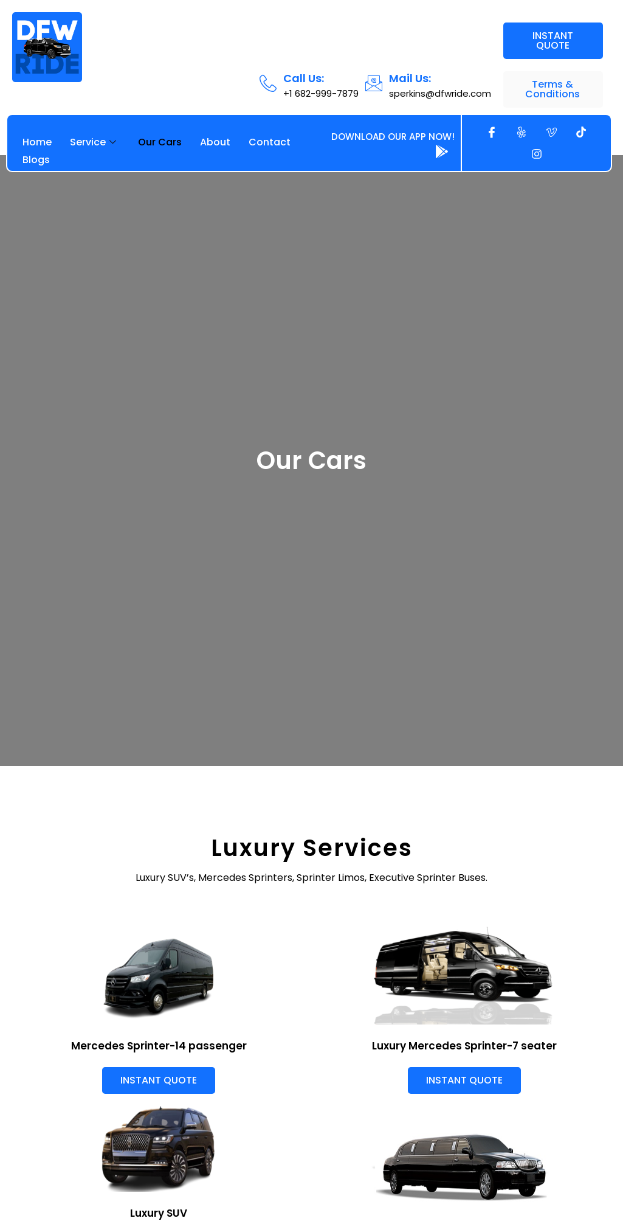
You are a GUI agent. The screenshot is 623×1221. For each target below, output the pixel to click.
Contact (270, 142)
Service (93, 142)
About (215, 142)
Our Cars (160, 142)
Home (37, 142)
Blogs (36, 160)
